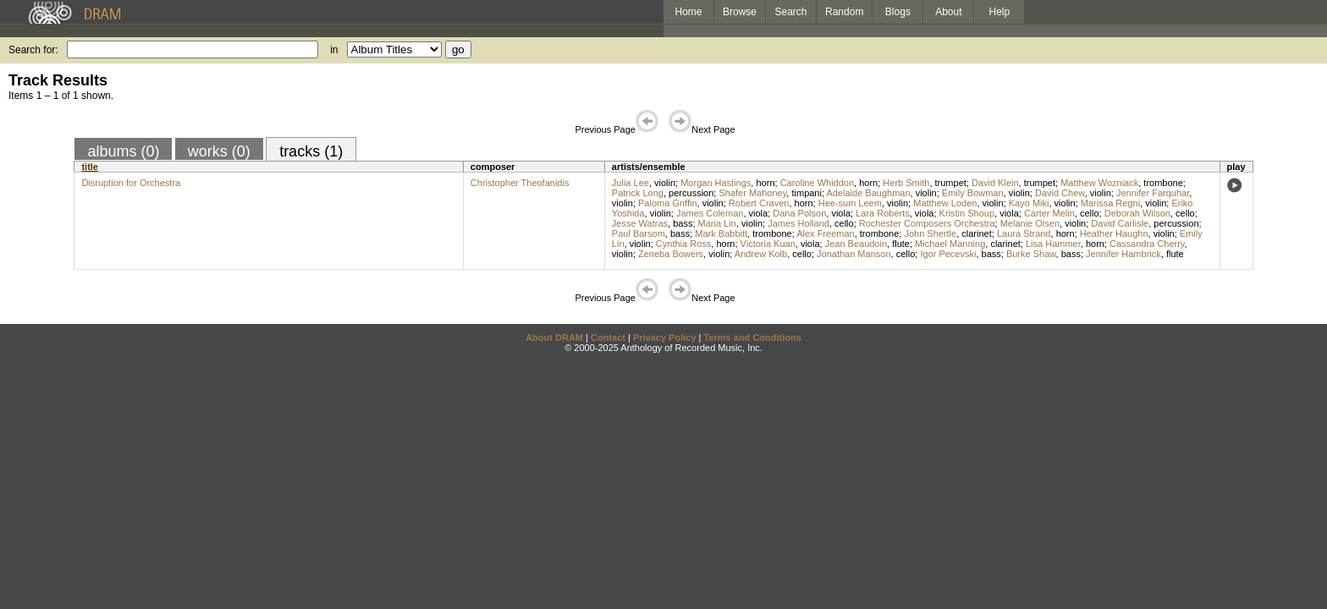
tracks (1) (311, 151)
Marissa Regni (1110, 203)
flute (901, 244)
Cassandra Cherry (1147, 244)
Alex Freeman (825, 233)
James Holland (798, 223)
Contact (608, 337)
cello (1089, 213)
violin (664, 183)
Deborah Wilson (1137, 213)
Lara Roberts (883, 213)
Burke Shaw (1031, 254)
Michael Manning (950, 244)
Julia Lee (630, 183)
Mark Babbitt (721, 233)
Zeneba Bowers (670, 254)
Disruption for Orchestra (130, 183)
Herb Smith (906, 183)
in (334, 50)
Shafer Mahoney (752, 193)
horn (765, 183)
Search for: (33, 50)
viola (758, 213)
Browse (740, 12)
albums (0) (123, 151)
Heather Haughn (1114, 233)
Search (791, 12)
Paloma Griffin (667, 203)
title (89, 167)
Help (999, 12)
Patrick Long (638, 193)
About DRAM (554, 337)
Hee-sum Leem (850, 203)
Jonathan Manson (853, 254)
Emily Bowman (973, 193)
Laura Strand (1024, 233)
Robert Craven (759, 203)
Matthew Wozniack (1099, 183)
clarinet (976, 233)
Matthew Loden (945, 203)
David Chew (1060, 193)
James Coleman (709, 213)
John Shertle (930, 233)
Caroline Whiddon (817, 183)
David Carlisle (1119, 223)
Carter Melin (1049, 213)
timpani (806, 193)
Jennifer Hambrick (1123, 254)
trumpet (950, 183)
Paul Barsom (638, 233)
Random (844, 12)
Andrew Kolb (761, 254)
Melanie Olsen (1030, 223)
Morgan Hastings (715, 183)
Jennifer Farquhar (1152, 193)
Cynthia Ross (683, 244)
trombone (1162, 183)
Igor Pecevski (948, 254)
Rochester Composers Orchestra (927, 223)
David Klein (995, 183)
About (948, 12)
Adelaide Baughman (868, 193)
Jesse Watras (640, 223)
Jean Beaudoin (856, 244)
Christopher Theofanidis (520, 183)
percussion (691, 193)
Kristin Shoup (966, 213)
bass (682, 223)
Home (688, 12)
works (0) (219, 151)
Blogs (898, 12)
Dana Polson (799, 213)
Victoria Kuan (768, 244)
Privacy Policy (665, 337)
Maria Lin (717, 223)
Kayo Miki (1029, 203)
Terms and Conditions (752, 337)
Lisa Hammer (1053, 244)
